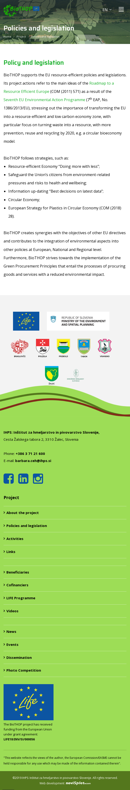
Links (10, 551)
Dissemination (19, 657)
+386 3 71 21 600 (30, 453)
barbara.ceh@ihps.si (33, 460)
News (11, 631)
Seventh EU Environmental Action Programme (44, 99)
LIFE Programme (20, 598)
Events (12, 644)
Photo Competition (23, 670)
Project (21, 36)
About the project (22, 512)
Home (7, 36)
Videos (12, 611)
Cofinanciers (17, 585)
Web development (65, 783)
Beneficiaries (17, 572)
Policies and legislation (26, 525)
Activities (14, 538)
